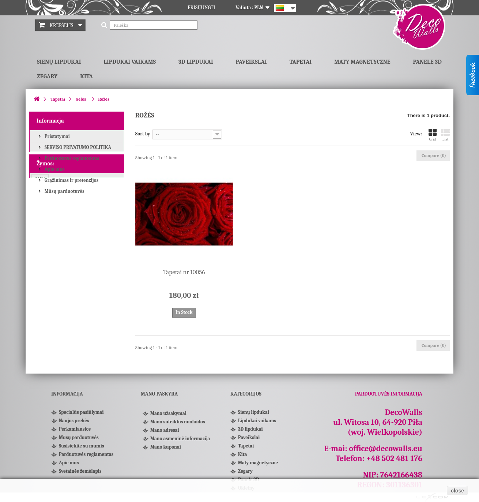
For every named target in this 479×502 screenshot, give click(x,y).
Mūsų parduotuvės (64, 191)
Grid (433, 135)
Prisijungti (201, 7)
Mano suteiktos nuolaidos (177, 424)
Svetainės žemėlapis (80, 471)
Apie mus (54, 169)
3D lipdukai (195, 62)
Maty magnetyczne (362, 62)
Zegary (47, 76)
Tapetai (301, 62)
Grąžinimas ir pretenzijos (71, 180)
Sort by (142, 133)
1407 (40, 230)
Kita (86, 76)
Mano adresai (164, 432)
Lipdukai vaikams (129, 62)
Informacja (50, 120)
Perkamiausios (75, 429)
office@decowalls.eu (385, 448)
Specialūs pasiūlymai (81, 412)
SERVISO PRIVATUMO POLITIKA (77, 147)
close (457, 491)
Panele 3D (427, 62)
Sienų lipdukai (59, 62)
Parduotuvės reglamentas (71, 158)
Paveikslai (251, 62)
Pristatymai (57, 136)
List (445, 135)
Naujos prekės (74, 420)
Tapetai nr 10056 (184, 272)
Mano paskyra (159, 394)
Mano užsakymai (168, 416)
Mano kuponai (165, 449)
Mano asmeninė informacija (180, 441)
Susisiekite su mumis (81, 446)
